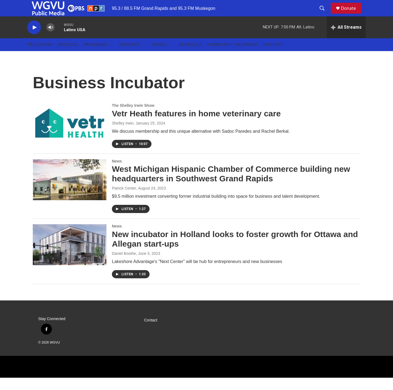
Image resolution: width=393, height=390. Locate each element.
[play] (34, 40)
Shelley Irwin (122, 135)
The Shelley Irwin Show (133, 118)
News (117, 173)
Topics (159, 57)
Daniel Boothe (124, 266)
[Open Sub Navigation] (111, 57)
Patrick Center (124, 200)
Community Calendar (232, 57)
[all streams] (346, 40)
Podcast (129, 57)
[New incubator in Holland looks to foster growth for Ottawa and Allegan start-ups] (69, 257)
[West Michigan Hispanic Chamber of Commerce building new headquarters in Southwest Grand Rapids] (69, 192)
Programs (95, 57)
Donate (351, 14)
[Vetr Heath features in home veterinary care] (69, 136)
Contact (273, 57)
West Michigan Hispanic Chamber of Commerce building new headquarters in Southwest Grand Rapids (231, 186)
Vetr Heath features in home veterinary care (196, 125)
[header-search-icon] (324, 14)
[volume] (50, 40)
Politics (68, 57)
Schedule (190, 57)
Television (39, 57)
